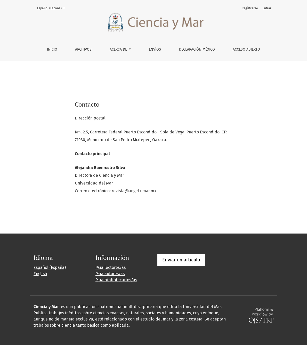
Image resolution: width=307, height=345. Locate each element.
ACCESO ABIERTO (246, 49)
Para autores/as (110, 273)
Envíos (155, 49)
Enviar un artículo (181, 260)
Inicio (52, 49)
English (40, 273)
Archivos (83, 49)
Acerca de (119, 49)
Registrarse (250, 8)
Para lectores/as (110, 267)
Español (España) (52, 8)
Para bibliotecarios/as (116, 279)
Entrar (267, 8)
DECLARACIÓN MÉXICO (197, 49)
